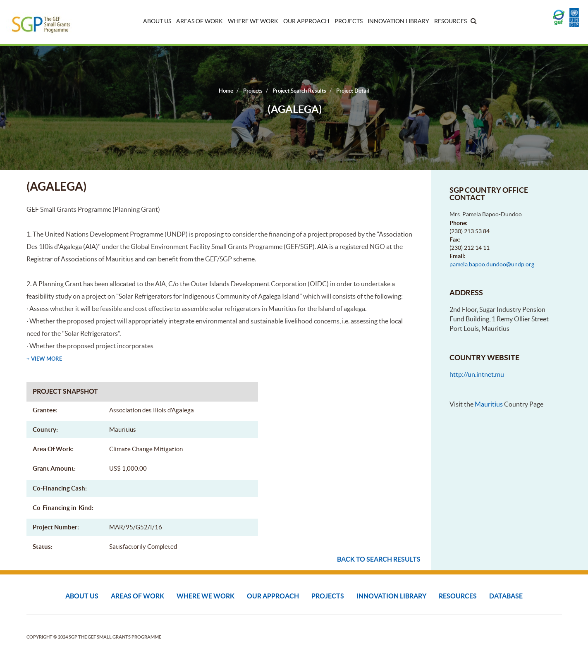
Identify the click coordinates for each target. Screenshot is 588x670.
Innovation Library (398, 21)
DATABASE (506, 596)
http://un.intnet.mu (476, 374)
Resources (450, 21)
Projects (349, 21)
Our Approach (306, 21)
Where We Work (253, 21)
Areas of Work (199, 21)
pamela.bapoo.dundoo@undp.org (491, 264)
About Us (157, 21)
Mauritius (489, 404)
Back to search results (379, 559)
